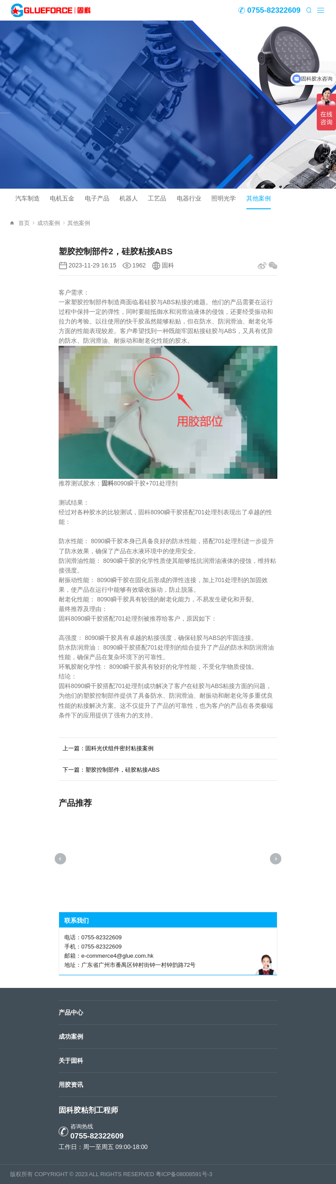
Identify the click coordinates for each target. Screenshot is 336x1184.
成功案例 (51, 223)
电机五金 (62, 198)
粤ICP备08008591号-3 (184, 1174)
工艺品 (157, 198)
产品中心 (71, 1012)
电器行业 (189, 198)
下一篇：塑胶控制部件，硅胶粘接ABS (111, 769)
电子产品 (97, 198)
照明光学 (223, 198)
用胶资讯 (71, 1084)
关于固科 (71, 1060)
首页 (26, 223)
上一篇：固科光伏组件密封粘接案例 (108, 748)
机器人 (128, 198)
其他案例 (258, 198)
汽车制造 (27, 198)
